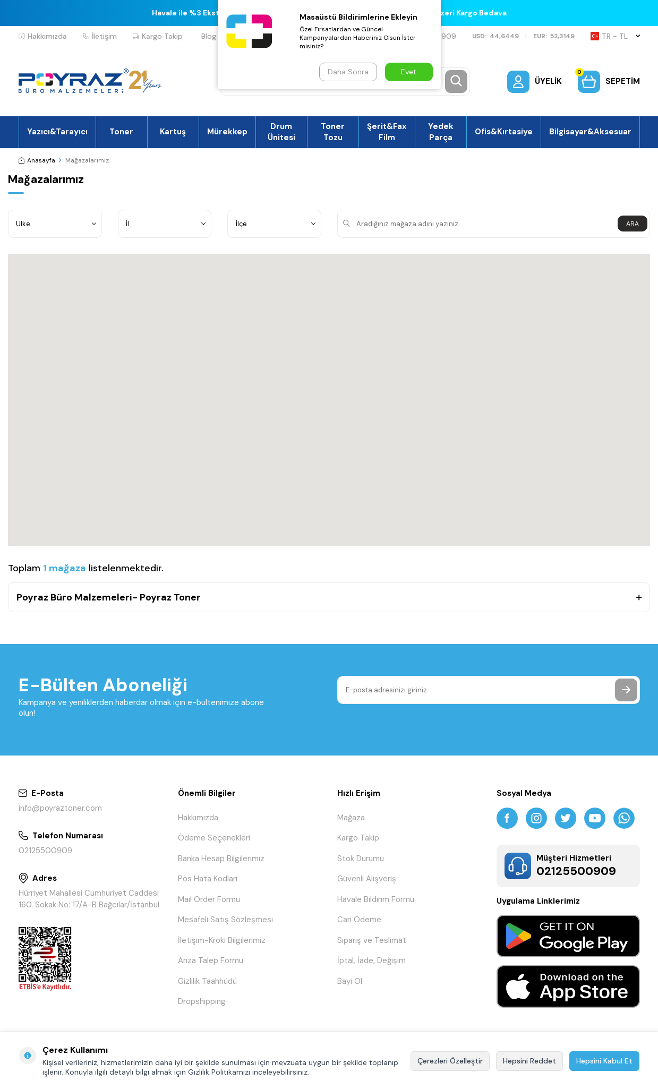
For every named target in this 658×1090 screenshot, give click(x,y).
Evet (408, 71)
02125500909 (45, 850)
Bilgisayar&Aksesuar (590, 131)
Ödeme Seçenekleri (214, 837)
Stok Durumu (360, 858)
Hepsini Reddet (529, 1061)
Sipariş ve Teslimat (371, 940)
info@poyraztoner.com (60, 808)
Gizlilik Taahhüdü (207, 981)
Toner (121, 131)
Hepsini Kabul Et (604, 1061)
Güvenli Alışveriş (366, 878)
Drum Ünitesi (281, 131)
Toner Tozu (333, 131)
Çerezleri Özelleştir (450, 1061)
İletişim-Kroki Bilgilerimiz (222, 940)
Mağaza (351, 817)
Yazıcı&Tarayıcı (57, 131)
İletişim (100, 36)
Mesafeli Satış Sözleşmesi (225, 919)
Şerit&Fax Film (387, 131)
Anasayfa (37, 160)
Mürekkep (227, 131)
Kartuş (173, 131)
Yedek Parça (441, 131)
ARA (632, 223)
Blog (208, 36)
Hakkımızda (43, 36)
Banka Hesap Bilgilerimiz (221, 858)
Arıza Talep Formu (210, 960)
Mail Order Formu (209, 899)
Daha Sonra (348, 71)
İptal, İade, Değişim (371, 960)
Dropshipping (202, 1001)
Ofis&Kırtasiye (504, 131)
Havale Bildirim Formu (375, 899)
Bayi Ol (349, 981)
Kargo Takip (158, 36)
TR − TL (615, 36)
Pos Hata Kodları (207, 878)
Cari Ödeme (359, 919)
